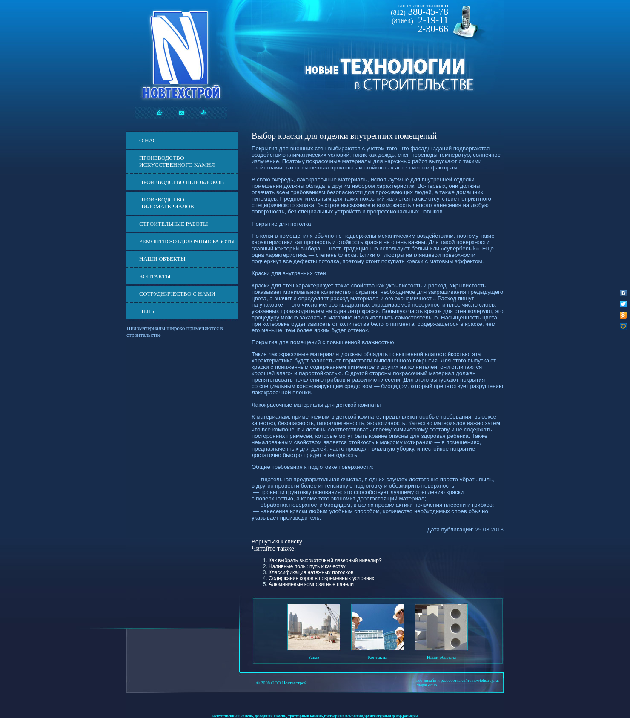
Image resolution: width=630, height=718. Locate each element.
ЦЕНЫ (147, 311)
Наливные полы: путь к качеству (307, 566)
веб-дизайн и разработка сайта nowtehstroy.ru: (457, 680)
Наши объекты (162, 259)
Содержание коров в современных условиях (321, 578)
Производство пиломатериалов (166, 203)
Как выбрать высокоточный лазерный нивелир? (325, 560)
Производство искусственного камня (177, 161)
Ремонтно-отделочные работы (187, 241)
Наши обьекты (441, 657)
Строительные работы (173, 224)
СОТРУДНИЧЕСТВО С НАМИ (177, 293)
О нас (147, 140)
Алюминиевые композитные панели (311, 584)
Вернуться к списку (277, 541)
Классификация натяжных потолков (311, 572)
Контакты (155, 276)
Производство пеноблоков (181, 182)
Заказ (314, 657)
